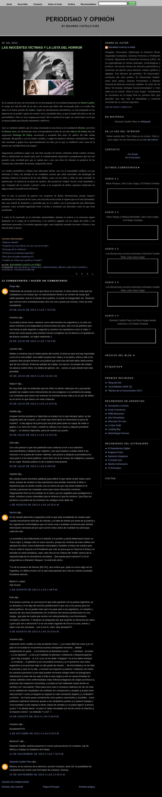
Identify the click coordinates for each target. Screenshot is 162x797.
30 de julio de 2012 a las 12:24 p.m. (33, 435)
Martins (13, 512)
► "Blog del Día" (113, 382)
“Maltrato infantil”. (10, 242)
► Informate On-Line (115, 421)
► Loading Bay (112, 429)
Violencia (7, 270)
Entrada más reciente (12, 786)
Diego (12, 286)
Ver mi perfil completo (118, 107)
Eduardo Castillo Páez (20, 761)
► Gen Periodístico (115, 417)
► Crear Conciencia (115, 409)
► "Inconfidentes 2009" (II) (118, 386)
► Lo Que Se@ (113, 425)
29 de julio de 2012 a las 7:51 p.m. (32, 341)
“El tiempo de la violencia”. (14, 249)
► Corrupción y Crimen (117, 405)
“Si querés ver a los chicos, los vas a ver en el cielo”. (25, 245)
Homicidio (36, 267)
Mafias (62, 267)
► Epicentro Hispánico (116, 456)
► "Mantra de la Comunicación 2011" (124, 390)
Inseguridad (50, 267)
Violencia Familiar (24, 270)
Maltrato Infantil (77, 267)
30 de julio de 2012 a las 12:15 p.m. (33, 403)
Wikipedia (145, 121)
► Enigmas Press (114, 452)
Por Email (133, 154)
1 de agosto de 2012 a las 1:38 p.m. (33, 589)
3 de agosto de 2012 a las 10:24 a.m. (34, 631)
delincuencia (21, 267)
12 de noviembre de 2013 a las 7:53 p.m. (36, 754)
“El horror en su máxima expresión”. (18, 253)
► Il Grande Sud (113, 460)
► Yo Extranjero (113, 468)
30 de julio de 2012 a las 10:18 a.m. (33, 376)
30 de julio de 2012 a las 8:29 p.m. (32, 466)
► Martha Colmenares (116, 464)
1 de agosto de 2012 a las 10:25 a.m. (34, 504)
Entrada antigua (87, 786)
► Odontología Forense (117, 433)
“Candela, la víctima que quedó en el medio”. (22, 260)
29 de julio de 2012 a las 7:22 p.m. (32, 310)
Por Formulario (132, 157)
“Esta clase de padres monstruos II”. (18, 256)
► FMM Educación (114, 413)
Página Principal (51, 786)
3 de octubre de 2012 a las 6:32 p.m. (34, 733)
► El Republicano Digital (117, 448)
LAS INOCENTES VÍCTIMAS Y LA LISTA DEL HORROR (42, 47)
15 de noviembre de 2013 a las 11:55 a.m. (37, 774)
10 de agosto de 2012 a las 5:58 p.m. (34, 716)
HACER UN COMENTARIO (15, 782)
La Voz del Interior (149, 139)
